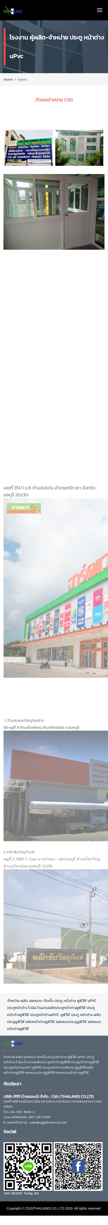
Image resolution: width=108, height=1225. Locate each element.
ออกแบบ (35, 1000)
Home (8, 79)
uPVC (92, 1000)
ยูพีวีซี (81, 1000)
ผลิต (24, 1000)
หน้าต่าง (69, 1000)
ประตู (58, 1000)
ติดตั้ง (48, 1000)
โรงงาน (42, 1007)
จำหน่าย (13, 1000)
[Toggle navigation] (99, 10)
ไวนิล (31, 1007)
